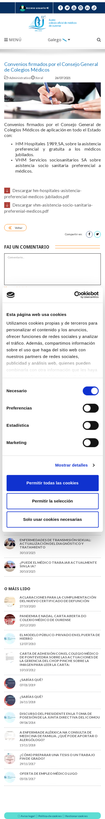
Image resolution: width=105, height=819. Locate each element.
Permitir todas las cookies (53, 482)
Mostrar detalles (71, 465)
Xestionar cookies (76, 816)
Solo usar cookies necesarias (52, 519)
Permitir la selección (52, 501)
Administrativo (17, 78)
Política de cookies (50, 816)
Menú (12, 39)
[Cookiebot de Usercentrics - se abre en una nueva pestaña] (75, 294)
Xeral (37, 78)
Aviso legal (28, 816)
